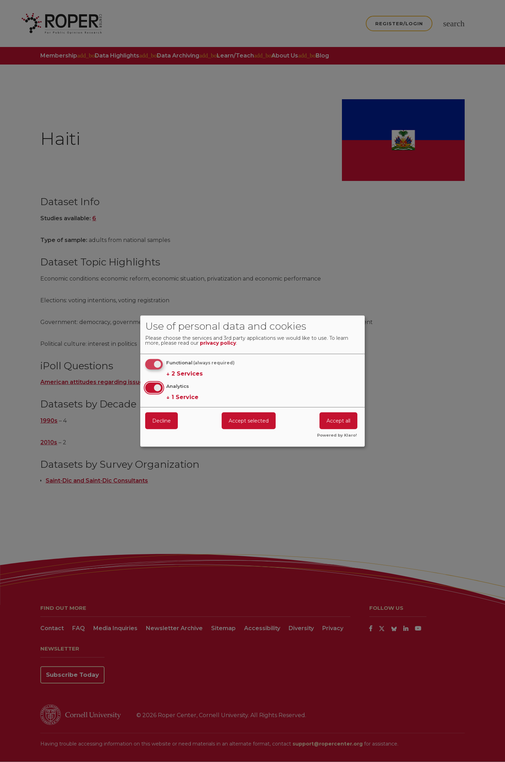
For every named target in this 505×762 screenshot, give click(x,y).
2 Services (184, 373)
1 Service (182, 397)
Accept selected (249, 421)
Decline (161, 421)
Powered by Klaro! (337, 435)
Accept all (338, 421)
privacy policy (218, 343)
